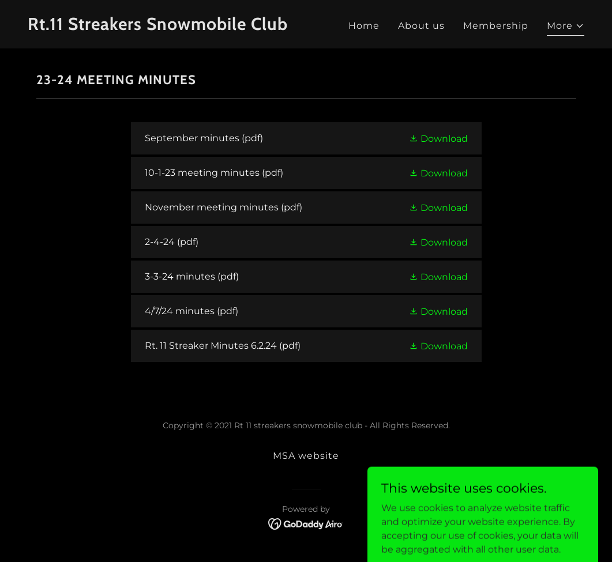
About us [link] (421, 25)
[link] (162, 26)
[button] (565, 27)
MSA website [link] (306, 455)
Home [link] (364, 25)
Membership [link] (495, 25)
